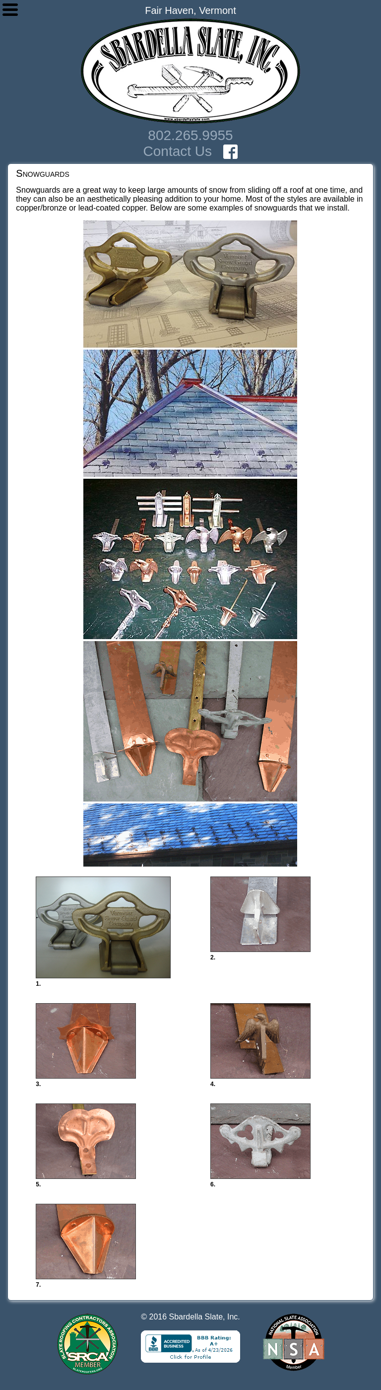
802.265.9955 (190, 135)
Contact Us (177, 151)
